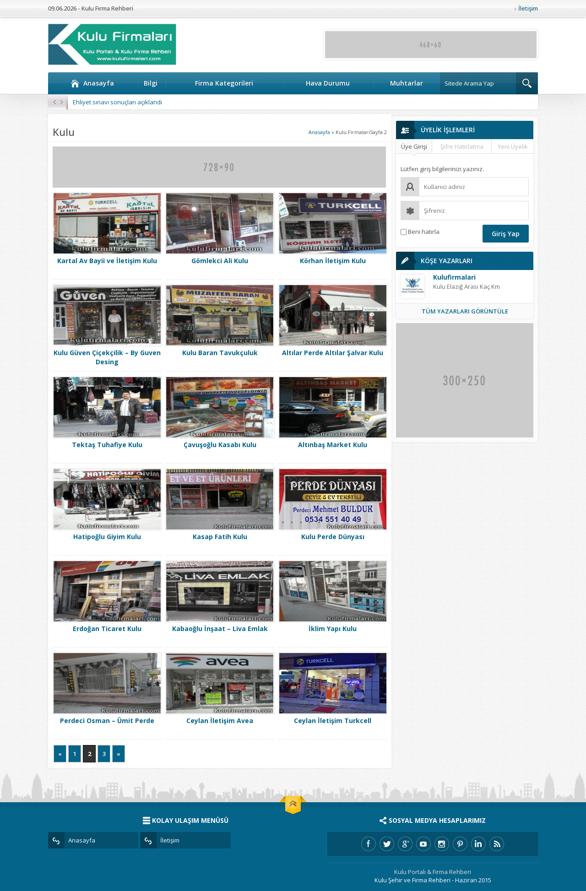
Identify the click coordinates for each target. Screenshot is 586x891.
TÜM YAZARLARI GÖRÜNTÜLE (465, 311)
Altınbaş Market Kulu (332, 444)
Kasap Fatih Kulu (220, 536)
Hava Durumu (328, 83)
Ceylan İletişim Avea (219, 720)
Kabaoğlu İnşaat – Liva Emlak (220, 628)
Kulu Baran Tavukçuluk (220, 352)
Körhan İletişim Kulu (333, 260)
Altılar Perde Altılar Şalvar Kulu (332, 352)
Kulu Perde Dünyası (332, 536)
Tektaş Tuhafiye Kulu (107, 444)
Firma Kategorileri (224, 83)
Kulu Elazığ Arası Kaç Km (466, 286)
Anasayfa (92, 83)
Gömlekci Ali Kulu (219, 260)
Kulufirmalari (454, 277)
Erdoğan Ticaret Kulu (107, 628)
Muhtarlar (406, 83)
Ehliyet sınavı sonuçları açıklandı (117, 102)
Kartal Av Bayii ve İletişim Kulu (107, 260)
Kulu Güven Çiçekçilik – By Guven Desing (107, 357)
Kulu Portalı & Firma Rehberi (432, 872)
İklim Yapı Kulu (333, 628)
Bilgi (150, 83)
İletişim (528, 8)
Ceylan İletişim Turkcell (332, 720)
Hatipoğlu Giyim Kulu (107, 536)
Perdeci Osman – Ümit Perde (107, 720)
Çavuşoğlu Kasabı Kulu (220, 444)
